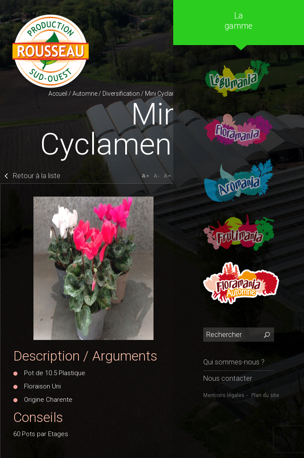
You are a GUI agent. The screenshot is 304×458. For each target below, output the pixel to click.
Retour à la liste (36, 176)
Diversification (121, 93)
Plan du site (265, 395)
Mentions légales (223, 395)
